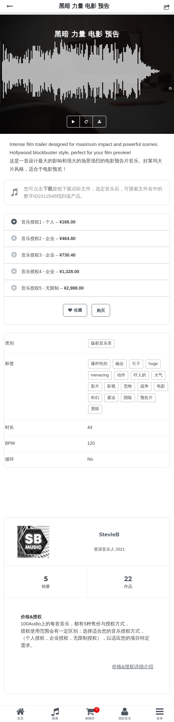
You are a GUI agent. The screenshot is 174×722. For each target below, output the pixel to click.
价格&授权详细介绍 (132, 666)
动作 (121, 375)
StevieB (109, 535)
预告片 (146, 397)
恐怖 (128, 386)
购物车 (92, 713)
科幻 (95, 397)
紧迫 (111, 397)
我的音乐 (124, 718)
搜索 (55, 718)
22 (128, 579)
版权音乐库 (101, 343)
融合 (119, 363)
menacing (100, 375)
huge (153, 363)
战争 (144, 386)
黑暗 (95, 408)
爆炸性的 (99, 363)
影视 (111, 386)
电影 (161, 386)
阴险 (128, 397)
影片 (95, 386)
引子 (136, 363)
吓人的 (140, 375)
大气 (158, 375)
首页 (20, 718)
